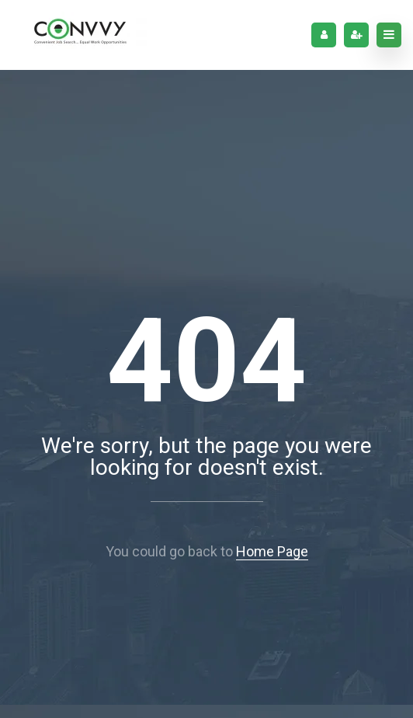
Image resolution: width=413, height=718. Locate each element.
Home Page (272, 551)
